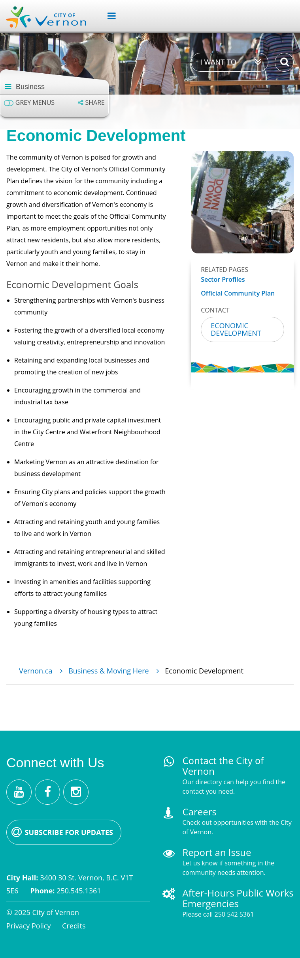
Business (30, 86)
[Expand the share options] (91, 102)
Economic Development (236, 329)
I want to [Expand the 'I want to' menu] (218, 62)
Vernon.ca (35, 670)
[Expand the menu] (108, 16)
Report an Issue (216, 852)
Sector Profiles (223, 279)
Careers (199, 811)
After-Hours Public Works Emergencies (237, 898)
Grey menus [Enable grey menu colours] (35, 102)
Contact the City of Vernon (223, 766)
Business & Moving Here (108, 670)
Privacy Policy (28, 925)
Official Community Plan (238, 293)
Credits (73, 925)
